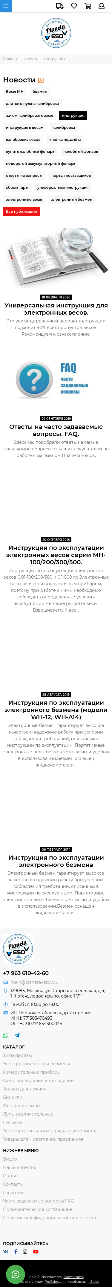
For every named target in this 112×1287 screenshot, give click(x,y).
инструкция (73, 115)
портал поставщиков (71, 175)
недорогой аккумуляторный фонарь (40, 163)
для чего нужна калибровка (32, 103)
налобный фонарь (80, 151)
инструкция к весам (25, 127)
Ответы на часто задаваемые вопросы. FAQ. (56, 430)
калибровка (64, 127)
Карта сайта (74, 1277)
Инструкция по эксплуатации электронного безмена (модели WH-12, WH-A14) (56, 710)
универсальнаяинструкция (62, 187)
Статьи (10, 1176)
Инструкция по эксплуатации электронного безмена (56, 861)
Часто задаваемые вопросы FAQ (38, 1201)
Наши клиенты (19, 1167)
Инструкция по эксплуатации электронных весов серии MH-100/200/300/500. (56, 555)
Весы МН (15, 91)
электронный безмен (71, 199)
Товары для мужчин (25, 1089)
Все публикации (21, 211)
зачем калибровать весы (29, 115)
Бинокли (12, 1097)
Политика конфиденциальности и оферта (49, 1217)
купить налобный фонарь (30, 151)
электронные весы (24, 199)
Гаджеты (12, 1122)
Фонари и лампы (21, 1105)
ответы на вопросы (24, 175)
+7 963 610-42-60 (26, 973)
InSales (93, 1282)
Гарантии (13, 1192)
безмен (40, 91)
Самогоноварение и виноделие (38, 1080)
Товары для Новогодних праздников (43, 1139)
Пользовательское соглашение (38, 1209)
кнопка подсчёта (65, 139)
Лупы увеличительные (28, 1114)
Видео (10, 1159)
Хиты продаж (17, 1055)
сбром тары (17, 187)
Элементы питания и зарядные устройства (50, 1131)
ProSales (52, 1282)
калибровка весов (23, 139)
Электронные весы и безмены (36, 1063)
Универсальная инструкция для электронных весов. (56, 309)
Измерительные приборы (32, 1072)
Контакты (13, 1184)
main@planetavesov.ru (34, 982)
